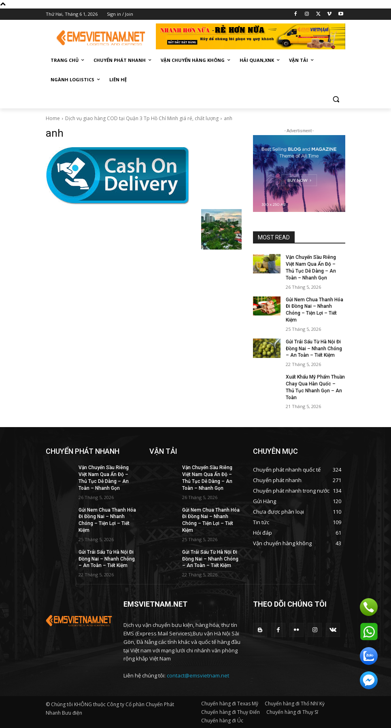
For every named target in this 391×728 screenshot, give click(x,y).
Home (53, 118)
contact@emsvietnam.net (198, 675)
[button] (335, 99)
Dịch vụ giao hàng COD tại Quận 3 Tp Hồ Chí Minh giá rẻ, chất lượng (142, 118)
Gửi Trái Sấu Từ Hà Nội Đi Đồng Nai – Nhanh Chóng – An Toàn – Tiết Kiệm (314, 348)
